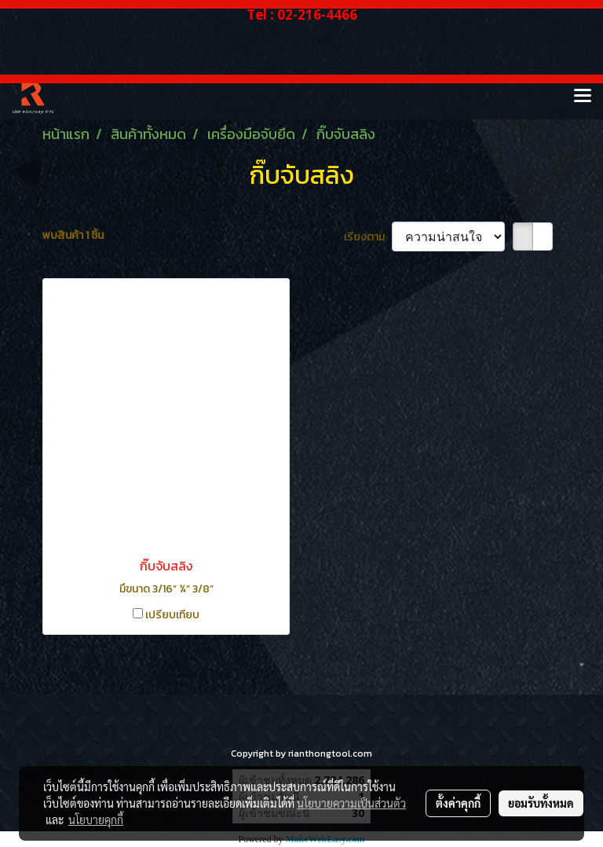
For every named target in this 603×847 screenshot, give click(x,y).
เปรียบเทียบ (172, 615)
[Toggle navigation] (582, 96)
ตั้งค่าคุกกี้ (458, 803)
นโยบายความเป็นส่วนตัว (351, 803)
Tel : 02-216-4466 (302, 15)
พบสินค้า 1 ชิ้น (73, 235)
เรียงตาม (368, 237)
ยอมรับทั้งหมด (541, 803)
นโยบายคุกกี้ (95, 819)
